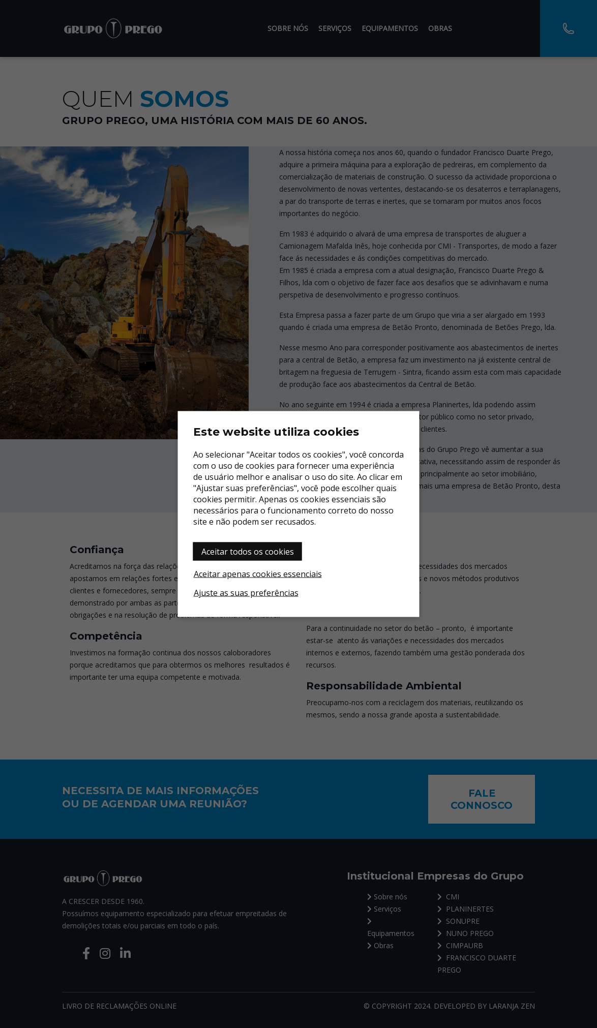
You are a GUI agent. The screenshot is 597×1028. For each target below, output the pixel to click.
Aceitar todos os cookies (247, 551)
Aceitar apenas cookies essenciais (258, 574)
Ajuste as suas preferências (246, 592)
